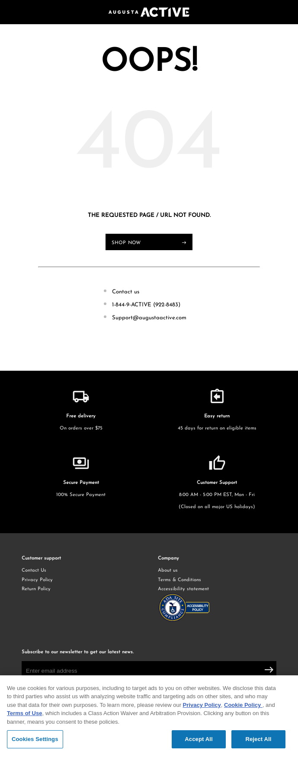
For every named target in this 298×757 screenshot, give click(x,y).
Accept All (198, 740)
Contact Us (34, 570)
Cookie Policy (243, 706)
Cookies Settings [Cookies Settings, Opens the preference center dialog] (35, 740)
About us (168, 570)
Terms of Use (24, 714)
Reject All (258, 740)
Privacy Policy (37, 580)
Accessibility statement (217, 605)
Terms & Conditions (179, 580)
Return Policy (36, 589)
